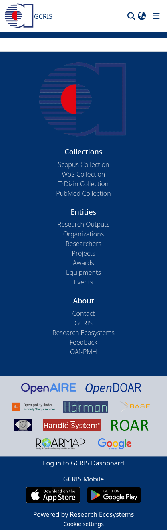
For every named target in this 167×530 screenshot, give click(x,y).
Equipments (83, 272)
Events (83, 282)
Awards (83, 262)
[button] (131, 16)
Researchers (83, 243)
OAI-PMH (83, 351)
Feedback (83, 342)
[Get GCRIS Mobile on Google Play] (114, 495)
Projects (83, 253)
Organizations (83, 233)
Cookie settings (83, 524)
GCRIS (83, 323)
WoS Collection (83, 174)
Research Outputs (84, 224)
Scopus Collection (83, 164)
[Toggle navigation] (156, 16)
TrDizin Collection (83, 183)
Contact (83, 313)
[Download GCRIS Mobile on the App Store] (53, 495)
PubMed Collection (83, 193)
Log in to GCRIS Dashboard (83, 463)
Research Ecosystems (83, 332)
